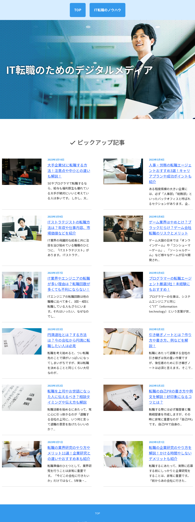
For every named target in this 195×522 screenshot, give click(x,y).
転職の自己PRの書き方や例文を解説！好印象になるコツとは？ (168, 386)
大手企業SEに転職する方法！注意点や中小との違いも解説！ (71, 167)
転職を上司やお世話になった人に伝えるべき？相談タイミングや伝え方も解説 (71, 386)
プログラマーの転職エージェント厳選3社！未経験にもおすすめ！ (169, 278)
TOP (76, 9)
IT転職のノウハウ (108, 9)
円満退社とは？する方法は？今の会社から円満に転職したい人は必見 (71, 332)
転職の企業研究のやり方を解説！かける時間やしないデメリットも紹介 (169, 440)
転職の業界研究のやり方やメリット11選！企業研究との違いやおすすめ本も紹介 (71, 440)
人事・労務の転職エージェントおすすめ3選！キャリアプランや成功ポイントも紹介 (169, 169)
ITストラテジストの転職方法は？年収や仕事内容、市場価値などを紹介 (71, 223)
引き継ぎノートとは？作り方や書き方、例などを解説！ (169, 330)
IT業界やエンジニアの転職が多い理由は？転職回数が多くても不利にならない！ (70, 278)
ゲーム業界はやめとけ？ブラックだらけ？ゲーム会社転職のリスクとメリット (169, 223)
